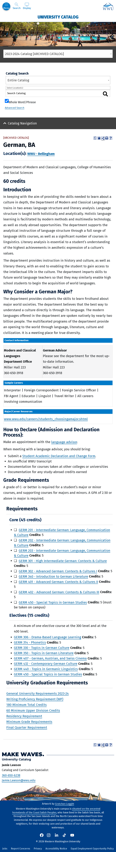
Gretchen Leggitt (64, 803)
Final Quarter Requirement (26, 727)
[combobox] (58, 54)
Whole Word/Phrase (22, 101)
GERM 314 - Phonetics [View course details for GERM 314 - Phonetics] (30, 642)
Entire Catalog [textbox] (18, 80)
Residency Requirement (24, 716)
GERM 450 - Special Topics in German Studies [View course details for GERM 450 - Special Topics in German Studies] (53, 602)
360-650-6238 (11, 775)
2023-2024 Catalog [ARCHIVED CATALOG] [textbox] (34, 54)
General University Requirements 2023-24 (37, 693)
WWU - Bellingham (41, 154)
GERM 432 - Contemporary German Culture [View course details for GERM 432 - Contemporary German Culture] (45, 664)
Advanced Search (14, 107)
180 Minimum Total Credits (26, 705)
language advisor (64, 442)
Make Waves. (23, 754)
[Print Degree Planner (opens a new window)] (95, 138)
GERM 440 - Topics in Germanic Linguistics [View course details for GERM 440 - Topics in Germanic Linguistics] (46, 669)
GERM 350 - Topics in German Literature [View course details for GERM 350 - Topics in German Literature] (44, 653)
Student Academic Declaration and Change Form (58, 456)
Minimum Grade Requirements (29, 722)
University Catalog (58, 16)
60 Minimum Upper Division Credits (33, 710)
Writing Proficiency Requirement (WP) (34, 699)
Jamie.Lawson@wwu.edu (18, 780)
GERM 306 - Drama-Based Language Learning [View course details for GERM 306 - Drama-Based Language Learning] (47, 637)
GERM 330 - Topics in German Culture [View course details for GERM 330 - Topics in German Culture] (41, 648)
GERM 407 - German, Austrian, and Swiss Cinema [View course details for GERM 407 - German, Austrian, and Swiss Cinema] (50, 658)
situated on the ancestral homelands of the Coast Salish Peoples (56, 810)
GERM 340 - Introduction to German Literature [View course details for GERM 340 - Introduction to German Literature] (53, 576)
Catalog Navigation (22, 123)
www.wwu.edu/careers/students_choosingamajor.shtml (46, 419)
